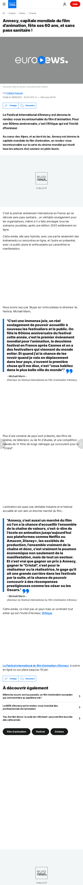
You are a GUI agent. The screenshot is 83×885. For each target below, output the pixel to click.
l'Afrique (47, 613)
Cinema (32, 13)
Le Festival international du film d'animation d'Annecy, (36, 665)
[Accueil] (4, 13)
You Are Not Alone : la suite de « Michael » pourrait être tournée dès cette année (37, 718)
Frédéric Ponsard (14, 93)
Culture (12, 13)
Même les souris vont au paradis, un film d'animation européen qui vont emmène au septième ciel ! (38, 696)
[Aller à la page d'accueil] (12, 4)
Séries (22, 13)
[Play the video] (41, 60)
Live (75, 4)
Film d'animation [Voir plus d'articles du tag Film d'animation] (16, 731)
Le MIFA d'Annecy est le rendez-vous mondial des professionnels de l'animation (30, 707)
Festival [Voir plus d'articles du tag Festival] (40, 731)
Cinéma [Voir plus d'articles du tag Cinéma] (59, 731)
